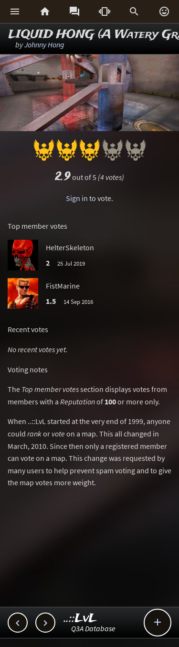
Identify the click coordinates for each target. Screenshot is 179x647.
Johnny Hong (44, 44)
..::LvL (80, 618)
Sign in (77, 198)
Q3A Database (93, 628)
